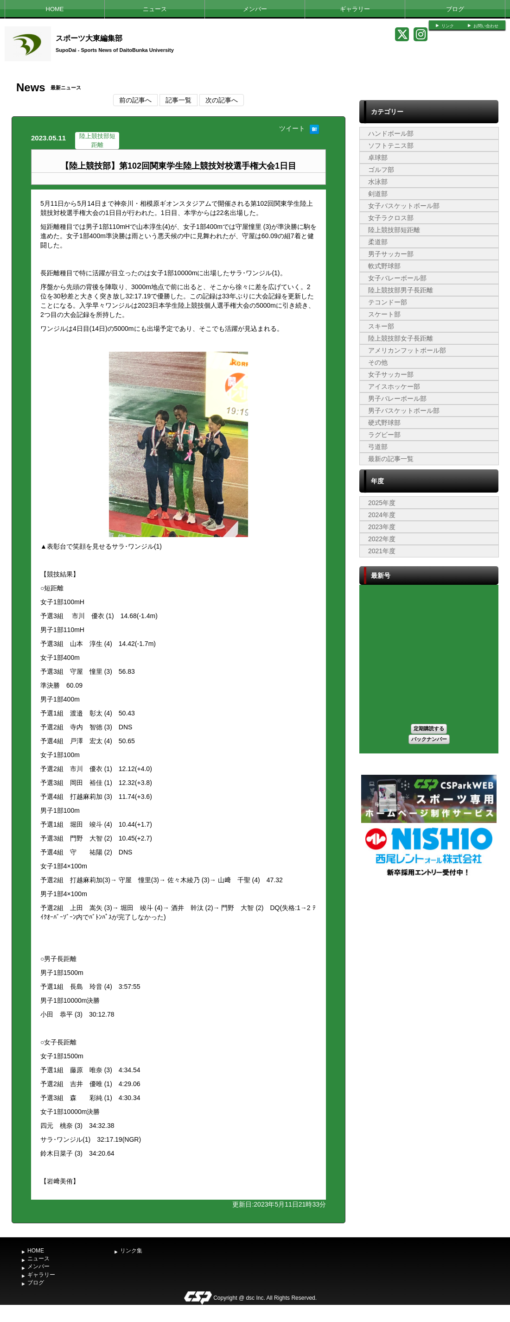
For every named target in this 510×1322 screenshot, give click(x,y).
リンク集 (131, 1250)
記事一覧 (178, 100)
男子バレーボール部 (397, 398)
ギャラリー (355, 9)
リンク (447, 26)
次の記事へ (221, 100)
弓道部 (378, 446)
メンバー (255, 9)
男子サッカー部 (391, 254)
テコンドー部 (387, 302)
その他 (378, 362)
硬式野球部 (384, 422)
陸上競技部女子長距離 (400, 338)
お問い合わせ (485, 26)
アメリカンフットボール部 (407, 350)
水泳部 (378, 181)
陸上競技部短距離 (394, 230)
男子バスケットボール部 (404, 410)
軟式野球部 (384, 266)
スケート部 (384, 314)
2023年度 (381, 527)
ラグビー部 (384, 434)
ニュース (155, 9)
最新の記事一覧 (391, 458)
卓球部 (378, 157)
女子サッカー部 (391, 374)
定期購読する (429, 728)
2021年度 (381, 551)
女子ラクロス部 (391, 217)
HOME (55, 9)
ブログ (455, 9)
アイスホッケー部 (394, 386)
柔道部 (378, 242)
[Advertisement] (428, 948)
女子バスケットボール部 (404, 205)
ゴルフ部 (381, 169)
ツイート (292, 128)
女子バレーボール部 (397, 278)
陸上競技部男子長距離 (400, 290)
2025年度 (381, 502)
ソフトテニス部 (391, 145)
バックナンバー (429, 739)
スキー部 (381, 326)
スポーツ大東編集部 (89, 38)
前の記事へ (135, 100)
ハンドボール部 (391, 133)
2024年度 (381, 515)
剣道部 (378, 193)
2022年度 (381, 539)
